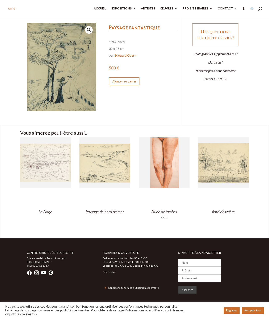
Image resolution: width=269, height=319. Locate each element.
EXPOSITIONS (121, 8)
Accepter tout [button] (252, 310)
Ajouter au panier (124, 81)
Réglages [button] (231, 310)
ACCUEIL (100, 8)
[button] (89, 30)
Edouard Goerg (125, 55)
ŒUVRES (166, 8)
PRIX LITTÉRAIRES (195, 8)
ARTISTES (148, 8)
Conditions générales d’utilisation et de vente (133, 287)
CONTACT (225, 8)
